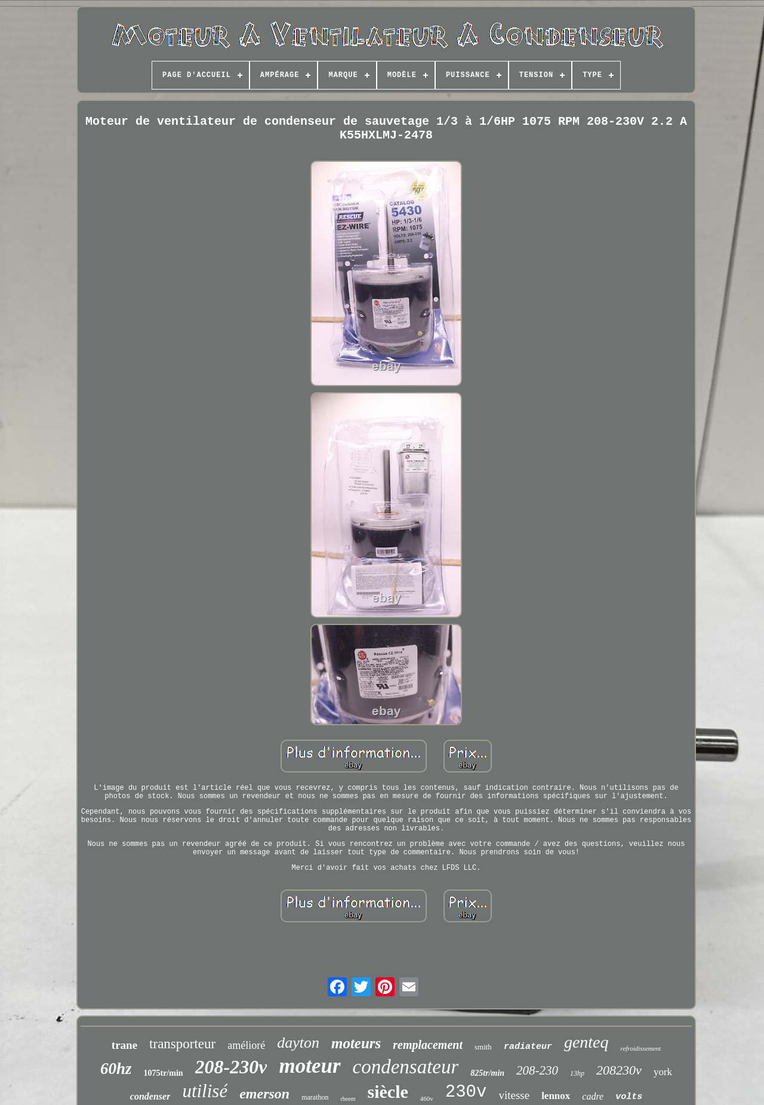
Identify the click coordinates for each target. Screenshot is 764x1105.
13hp (577, 1073)
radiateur (528, 1047)
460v (426, 1098)
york (663, 1072)
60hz (116, 1069)
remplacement (428, 1044)
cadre (592, 1096)
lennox (555, 1095)
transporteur (182, 1043)
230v (466, 1092)
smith (483, 1046)
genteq (586, 1042)
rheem (347, 1098)
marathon (314, 1097)
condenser (150, 1096)
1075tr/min (163, 1073)
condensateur (406, 1067)
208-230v (231, 1067)
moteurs (356, 1043)
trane (124, 1045)
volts (628, 1097)
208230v (619, 1070)
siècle (387, 1091)
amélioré (246, 1045)
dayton (298, 1042)
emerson (264, 1093)
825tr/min (487, 1073)
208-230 (537, 1070)
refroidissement (641, 1048)
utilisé (204, 1091)
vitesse (513, 1095)
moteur (309, 1066)
